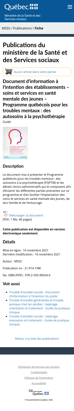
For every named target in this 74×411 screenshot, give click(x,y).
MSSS (6, 28)
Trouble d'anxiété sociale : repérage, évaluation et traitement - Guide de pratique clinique (39, 320)
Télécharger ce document (23, 215)
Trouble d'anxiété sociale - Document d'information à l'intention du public (34, 294)
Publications (22, 28)
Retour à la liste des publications (37, 339)
